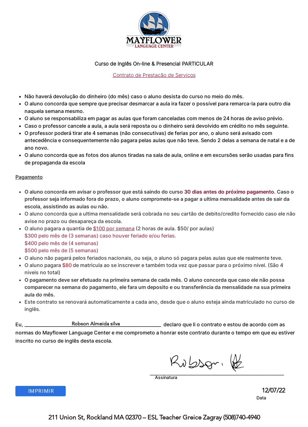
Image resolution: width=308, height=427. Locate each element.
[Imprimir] (40, 391)
